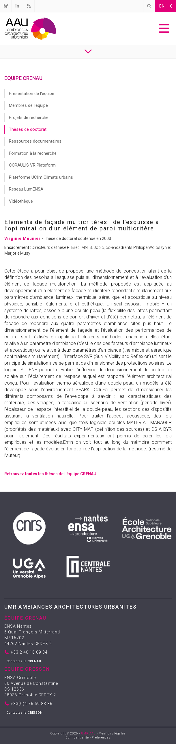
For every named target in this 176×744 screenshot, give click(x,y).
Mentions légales (112, 733)
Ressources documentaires (35, 141)
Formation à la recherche (33, 153)
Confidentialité (77, 737)
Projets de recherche (28, 117)
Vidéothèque (21, 201)
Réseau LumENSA (26, 189)
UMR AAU (88, 733)
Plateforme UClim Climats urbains (41, 177)
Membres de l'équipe (28, 105)
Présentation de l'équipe (31, 93)
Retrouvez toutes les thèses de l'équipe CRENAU (50, 473)
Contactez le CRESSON (25, 713)
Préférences (101, 737)
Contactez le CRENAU (24, 661)
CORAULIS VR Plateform (32, 165)
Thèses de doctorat (27, 129)
